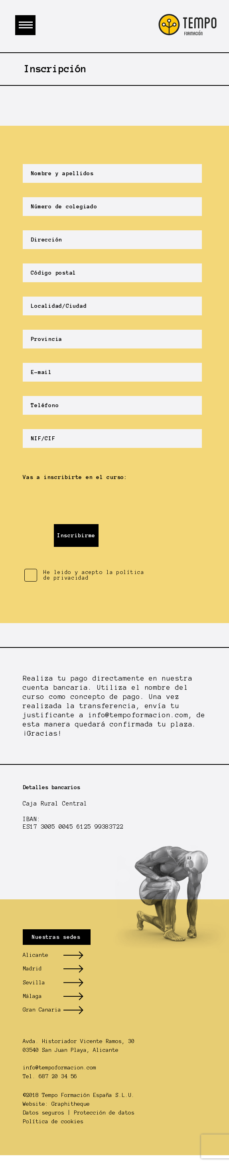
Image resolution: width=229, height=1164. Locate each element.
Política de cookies (53, 1121)
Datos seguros (43, 1113)
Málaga (32, 996)
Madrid (32, 969)
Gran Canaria (42, 1010)
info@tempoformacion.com (138, 715)
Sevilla (34, 983)
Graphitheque (70, 1104)
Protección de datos (104, 1113)
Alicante (35, 955)
